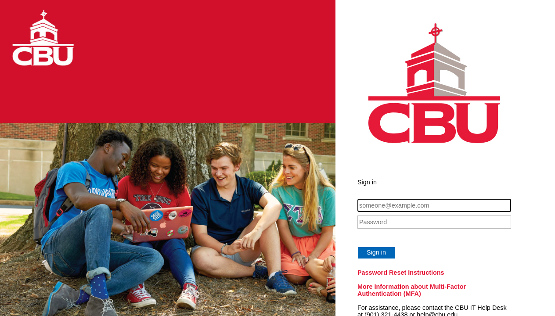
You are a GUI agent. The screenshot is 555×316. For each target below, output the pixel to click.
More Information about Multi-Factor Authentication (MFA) (411, 290)
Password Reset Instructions (400, 272)
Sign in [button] (376, 252)
